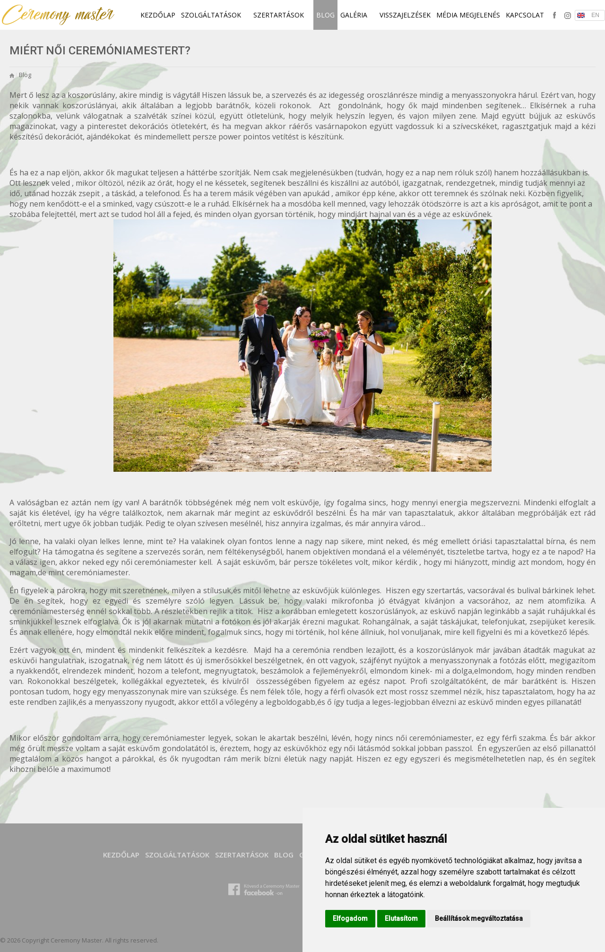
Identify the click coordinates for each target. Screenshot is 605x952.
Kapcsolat (525, 14)
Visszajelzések (405, 14)
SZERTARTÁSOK (282, 14)
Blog (325, 14)
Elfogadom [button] (350, 918)
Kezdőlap (157, 14)
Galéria (357, 14)
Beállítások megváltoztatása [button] (479, 918)
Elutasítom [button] (401, 918)
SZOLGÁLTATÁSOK (214, 14)
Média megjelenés (468, 14)
